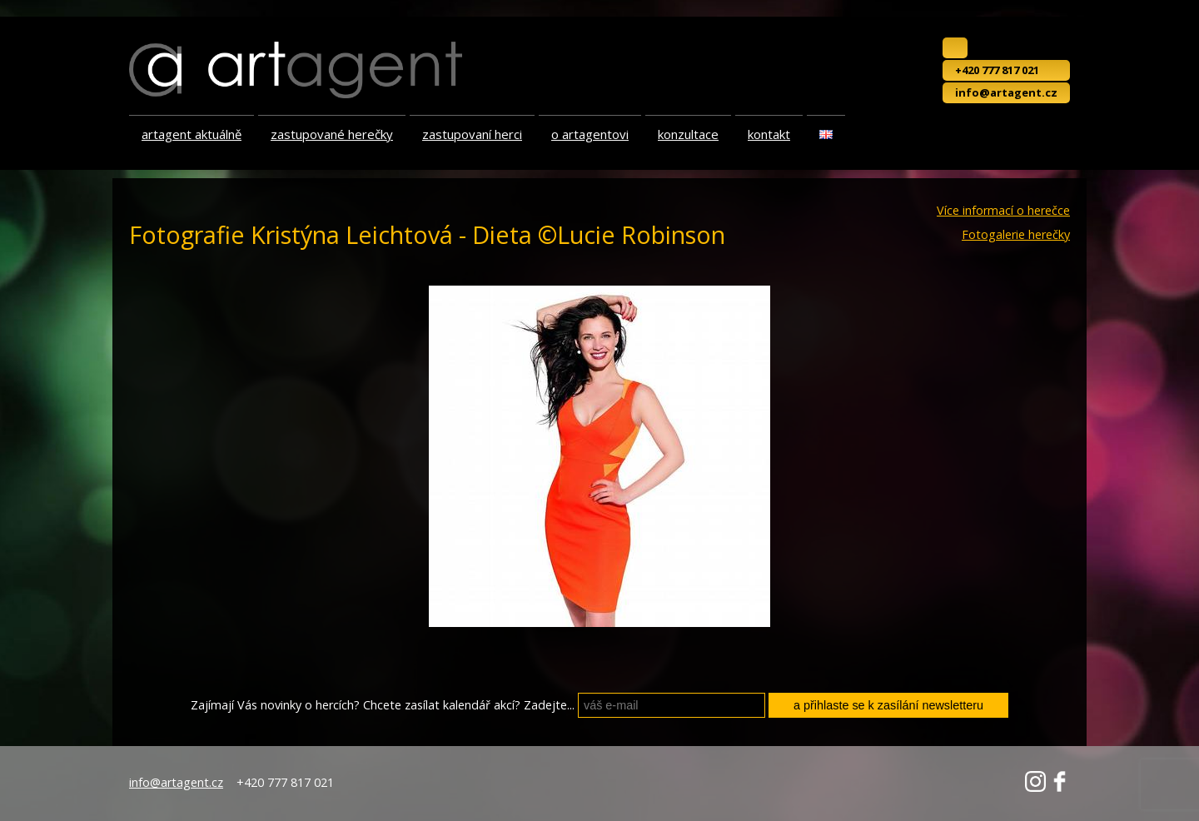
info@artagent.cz (1006, 92)
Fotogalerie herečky (1016, 234)
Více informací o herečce (1003, 210)
